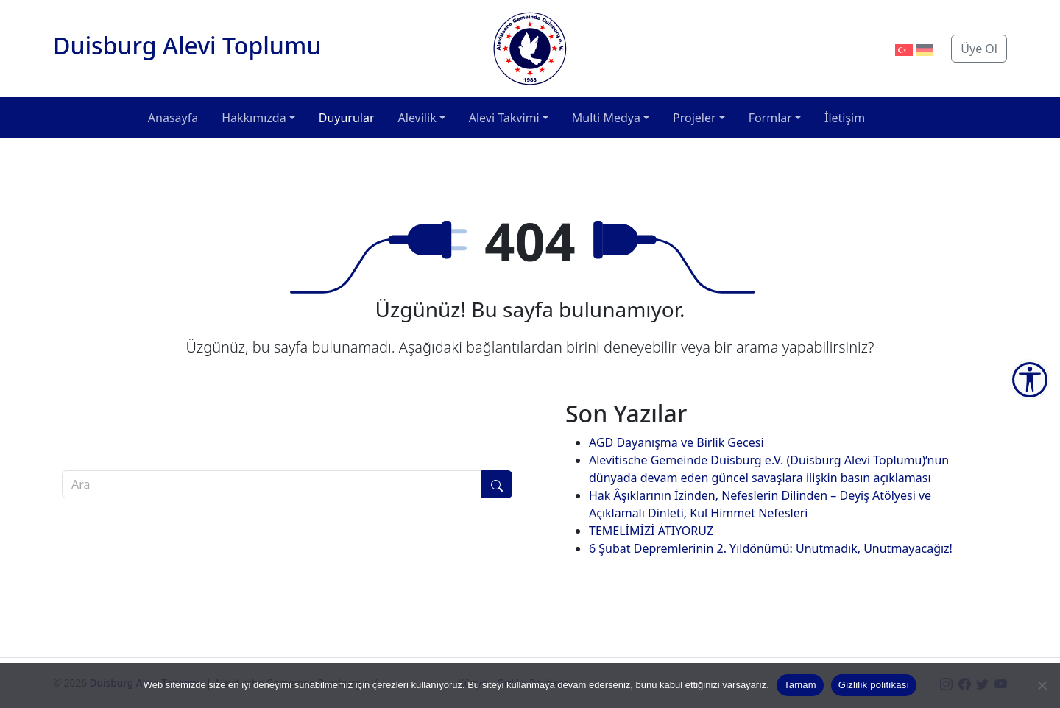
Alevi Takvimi (504, 118)
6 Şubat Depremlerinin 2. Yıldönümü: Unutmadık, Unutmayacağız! (771, 548)
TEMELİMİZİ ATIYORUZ (651, 531)
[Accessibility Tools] (1030, 380)
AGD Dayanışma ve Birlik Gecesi (676, 442)
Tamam (800, 684)
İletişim (844, 118)
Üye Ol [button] (979, 48)
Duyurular (347, 118)
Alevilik (417, 118)
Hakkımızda (254, 118)
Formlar (770, 118)
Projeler (694, 118)
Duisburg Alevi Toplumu (187, 45)
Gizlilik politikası (874, 684)
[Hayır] (1041, 685)
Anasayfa (173, 118)
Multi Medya (606, 118)
